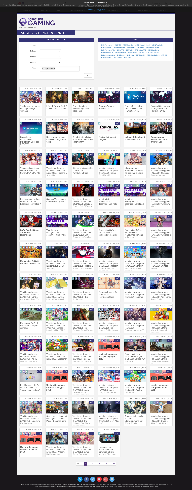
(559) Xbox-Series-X (153, 55)
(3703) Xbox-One (128, 45)
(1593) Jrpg (140, 47)
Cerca (88, 75)
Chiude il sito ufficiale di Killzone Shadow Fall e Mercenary (82, 139)
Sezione (33, 57)
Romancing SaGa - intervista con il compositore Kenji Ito (108, 232)
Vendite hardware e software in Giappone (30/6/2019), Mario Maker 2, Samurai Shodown (160, 328)
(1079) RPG (120, 50)
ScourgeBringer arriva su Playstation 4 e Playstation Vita (160, 108)
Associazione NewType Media (77, 484)
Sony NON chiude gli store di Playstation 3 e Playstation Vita (135, 108)
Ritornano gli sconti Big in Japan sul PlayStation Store (82, 170)
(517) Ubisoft (118, 57)
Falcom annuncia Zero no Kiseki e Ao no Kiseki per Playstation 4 (30, 201)
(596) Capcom (121, 55)
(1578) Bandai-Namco (152, 47)
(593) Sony (130, 55)
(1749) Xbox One (106, 47)
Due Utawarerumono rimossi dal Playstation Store (56, 139)
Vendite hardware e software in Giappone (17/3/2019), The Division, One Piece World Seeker (81, 421)
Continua (91, 10)
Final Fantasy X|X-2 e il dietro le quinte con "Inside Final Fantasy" (30, 387)
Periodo (33, 62)
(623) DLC (158, 52)
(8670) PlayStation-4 (107, 45)
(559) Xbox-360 (140, 55)
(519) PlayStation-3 (107, 57)
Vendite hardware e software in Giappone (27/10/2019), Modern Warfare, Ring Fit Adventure (108, 266)
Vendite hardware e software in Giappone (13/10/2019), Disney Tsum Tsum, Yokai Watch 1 (134, 266)
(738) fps (142, 52)
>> (114, 464)
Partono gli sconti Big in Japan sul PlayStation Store (108, 294)
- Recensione (29, 232)
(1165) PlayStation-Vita (108, 50)
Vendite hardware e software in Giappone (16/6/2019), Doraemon (56, 356)
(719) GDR (149, 52)
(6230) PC (118, 45)
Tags (34, 68)
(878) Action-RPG (140, 50)
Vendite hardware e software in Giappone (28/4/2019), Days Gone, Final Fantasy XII (160, 359)
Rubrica (33, 51)
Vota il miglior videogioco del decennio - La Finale (108, 201)
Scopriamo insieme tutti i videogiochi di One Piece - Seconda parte (56, 418)
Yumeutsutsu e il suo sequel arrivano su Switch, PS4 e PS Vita (30, 170)
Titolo (34, 45)
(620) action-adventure (108, 55)
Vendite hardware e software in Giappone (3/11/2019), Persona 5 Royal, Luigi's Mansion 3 (82, 266)
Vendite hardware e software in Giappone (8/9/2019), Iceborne (134, 294)
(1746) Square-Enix (119, 47)
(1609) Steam (131, 47)
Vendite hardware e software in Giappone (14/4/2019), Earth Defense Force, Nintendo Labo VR (81, 390)
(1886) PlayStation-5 (158, 45)
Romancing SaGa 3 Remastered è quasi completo (29, 325)
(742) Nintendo (132, 52)
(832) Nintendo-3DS (107, 52)
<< (78, 464)
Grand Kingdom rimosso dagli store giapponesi (80, 108)
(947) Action (130, 50)
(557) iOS (164, 55)
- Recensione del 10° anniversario (159, 139)
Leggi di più (101, 10)
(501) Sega (127, 57)
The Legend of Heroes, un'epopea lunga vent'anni (30, 108)
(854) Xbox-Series (153, 50)
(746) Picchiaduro (120, 52)
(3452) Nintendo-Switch (142, 45)
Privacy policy (154, 486)
